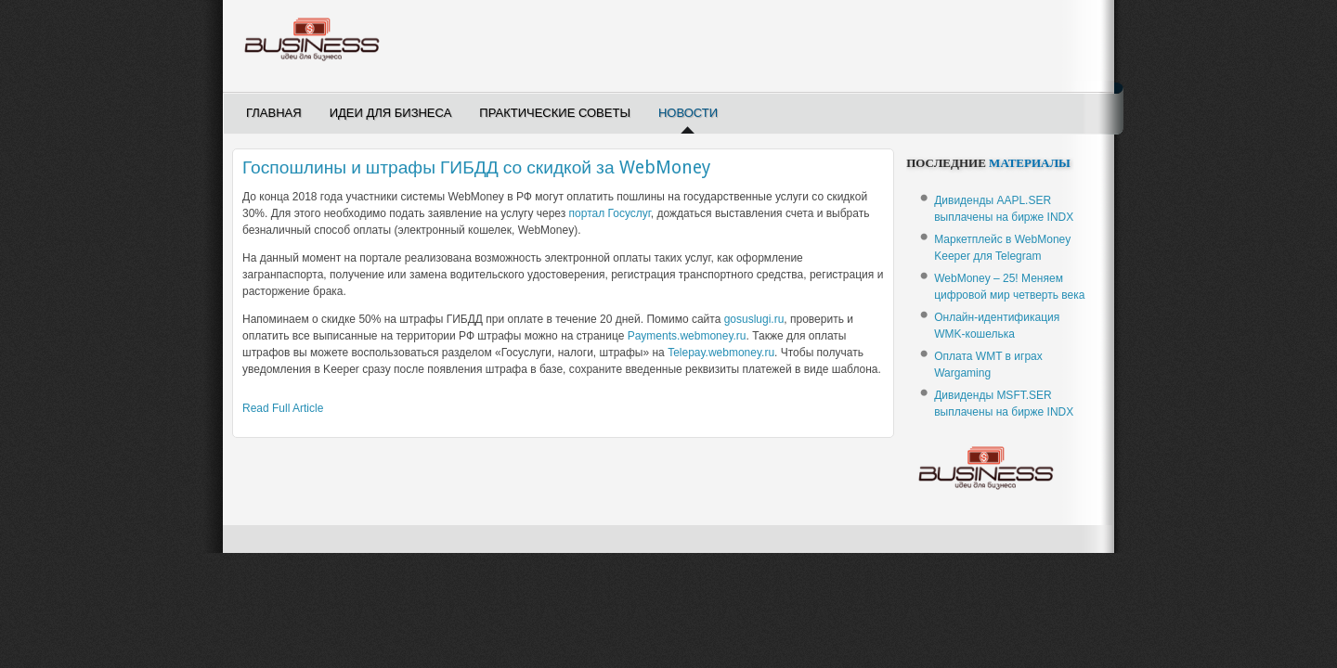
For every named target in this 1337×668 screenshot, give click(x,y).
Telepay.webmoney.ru (721, 352)
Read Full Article (282, 408)
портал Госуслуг (610, 213)
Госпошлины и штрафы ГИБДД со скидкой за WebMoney (476, 167)
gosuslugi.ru (754, 319)
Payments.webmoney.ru (687, 335)
